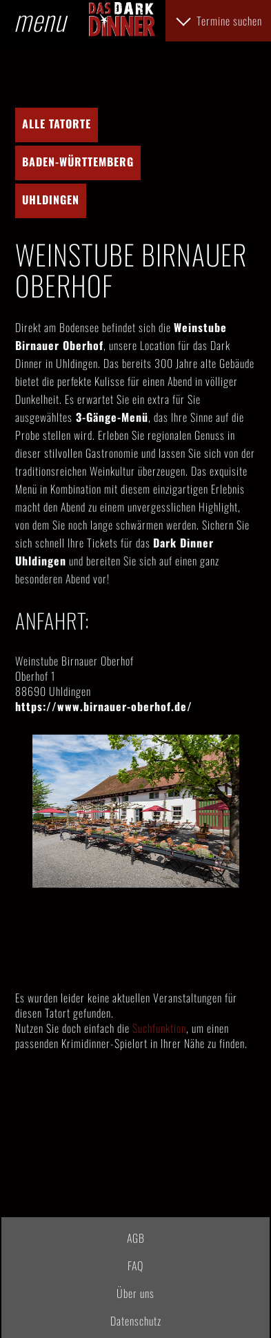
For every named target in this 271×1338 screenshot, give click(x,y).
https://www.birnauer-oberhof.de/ (103, 706)
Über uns (135, 1293)
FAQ (135, 1265)
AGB (136, 1238)
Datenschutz (135, 1320)
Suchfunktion (159, 1028)
